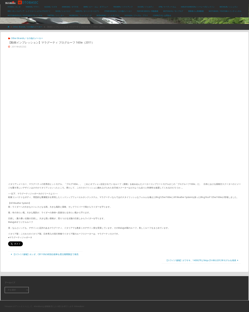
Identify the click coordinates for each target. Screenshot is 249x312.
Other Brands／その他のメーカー (27, 26)
